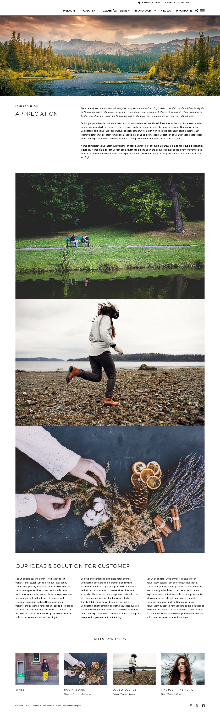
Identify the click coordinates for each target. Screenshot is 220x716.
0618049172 (184, 2)
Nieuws (166, 10)
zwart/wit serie (115, 10)
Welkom (69, 10)
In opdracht (143, 10)
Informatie (184, 10)
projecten (87, 10)
